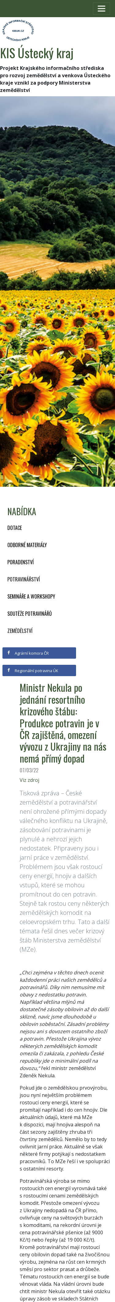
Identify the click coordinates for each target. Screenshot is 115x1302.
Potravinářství (23, 579)
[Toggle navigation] (101, 8)
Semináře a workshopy (31, 596)
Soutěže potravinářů (29, 613)
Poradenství (20, 562)
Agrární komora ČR (28, 653)
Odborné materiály (27, 545)
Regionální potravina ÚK (32, 670)
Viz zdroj (29, 780)
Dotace (14, 527)
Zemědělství (20, 630)
